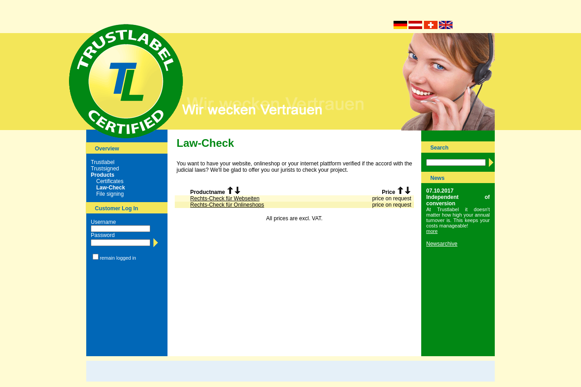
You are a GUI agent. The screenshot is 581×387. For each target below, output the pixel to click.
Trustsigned (105, 168)
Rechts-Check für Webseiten (225, 198)
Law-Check (110, 187)
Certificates (109, 181)
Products (102, 175)
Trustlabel (102, 162)
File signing (110, 194)
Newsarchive (442, 244)
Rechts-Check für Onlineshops (227, 205)
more (432, 231)
